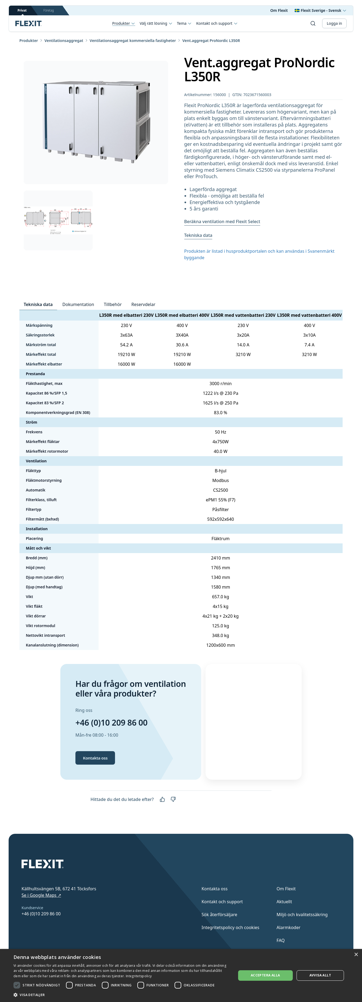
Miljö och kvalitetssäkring (302, 914)
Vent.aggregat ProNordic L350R (211, 40)
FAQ (281, 940)
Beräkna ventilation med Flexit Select (222, 221)
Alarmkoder (289, 927)
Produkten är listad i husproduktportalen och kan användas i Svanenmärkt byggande (259, 254)
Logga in (334, 23)
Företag (48, 10)
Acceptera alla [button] (265, 975)
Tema (184, 23)
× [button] (356, 955)
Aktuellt (284, 902)
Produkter (123, 23)
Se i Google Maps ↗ (41, 895)
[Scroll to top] (28, 23)
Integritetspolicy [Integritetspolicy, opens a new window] (139, 976)
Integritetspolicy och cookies (230, 927)
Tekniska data (198, 235)
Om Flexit (279, 10)
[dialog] (181, 975)
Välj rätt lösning (156, 23)
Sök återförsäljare (219, 914)
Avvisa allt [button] (320, 975)
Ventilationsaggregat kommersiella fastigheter (133, 40)
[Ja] (162, 799)
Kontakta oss (95, 758)
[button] (121, 995)
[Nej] (173, 799)
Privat (22, 11)
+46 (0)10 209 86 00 (111, 722)
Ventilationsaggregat (63, 40)
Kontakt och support (217, 23)
